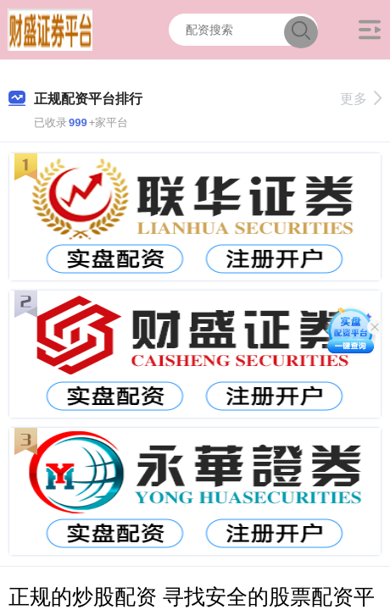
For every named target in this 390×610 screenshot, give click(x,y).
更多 (361, 99)
